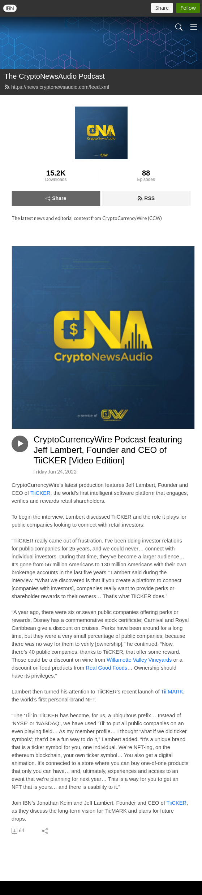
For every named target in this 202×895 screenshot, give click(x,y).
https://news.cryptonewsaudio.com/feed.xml (56, 87)
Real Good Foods (106, 668)
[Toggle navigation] (193, 27)
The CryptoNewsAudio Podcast (54, 76)
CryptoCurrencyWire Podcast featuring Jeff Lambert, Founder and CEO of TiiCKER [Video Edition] (108, 449)
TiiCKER (40, 493)
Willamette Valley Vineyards (139, 660)
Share (56, 198)
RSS (146, 198)
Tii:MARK (172, 692)
